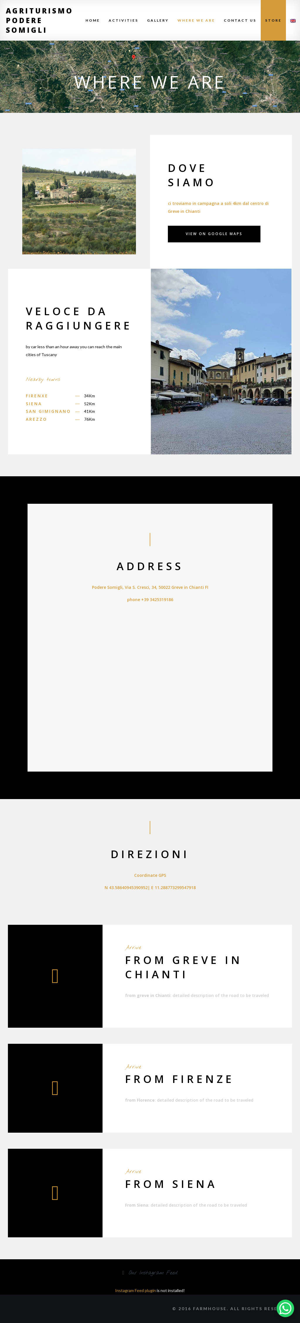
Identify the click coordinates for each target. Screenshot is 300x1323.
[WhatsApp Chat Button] (285, 1308)
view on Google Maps (214, 233)
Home (93, 20)
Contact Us (240, 20)
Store (273, 20)
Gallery (158, 20)
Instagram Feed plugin (135, 1290)
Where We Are (196, 20)
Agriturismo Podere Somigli (39, 20)
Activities (123, 20)
